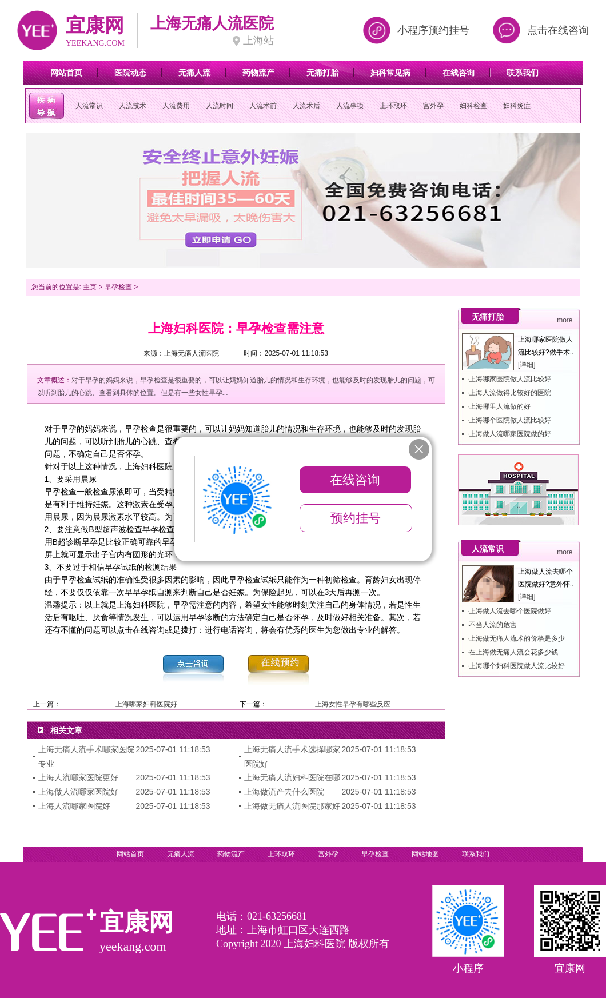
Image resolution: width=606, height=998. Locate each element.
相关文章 (66, 730)
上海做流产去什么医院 (284, 791)
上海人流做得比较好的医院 (510, 393)
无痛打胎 (322, 72)
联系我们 (523, 72)
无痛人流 (194, 72)
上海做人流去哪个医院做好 (510, 611)
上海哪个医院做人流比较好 (510, 420)
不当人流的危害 (493, 625)
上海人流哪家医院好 (74, 806)
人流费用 (176, 106)
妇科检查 (473, 106)
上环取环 (393, 106)
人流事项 (350, 106)
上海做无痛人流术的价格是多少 (517, 638)
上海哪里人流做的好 (500, 406)
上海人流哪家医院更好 (78, 777)
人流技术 (132, 106)
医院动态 (130, 72)
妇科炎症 (517, 106)
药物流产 (258, 72)
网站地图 (425, 854)
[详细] (527, 365)
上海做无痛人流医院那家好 (292, 806)
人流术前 (263, 106)
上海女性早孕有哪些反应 (352, 704)
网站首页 (66, 72)
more (564, 320)
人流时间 (219, 106)
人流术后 (306, 106)
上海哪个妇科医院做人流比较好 (517, 666)
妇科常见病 (390, 72)
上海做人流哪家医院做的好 (510, 434)
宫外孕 (433, 106)
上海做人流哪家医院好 (78, 791)
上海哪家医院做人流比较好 (510, 379)
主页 (90, 287)
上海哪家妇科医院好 (146, 704)
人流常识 (89, 106)
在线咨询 (458, 72)
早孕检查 (118, 287)
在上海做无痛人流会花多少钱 (513, 652)
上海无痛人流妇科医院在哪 (292, 777)
